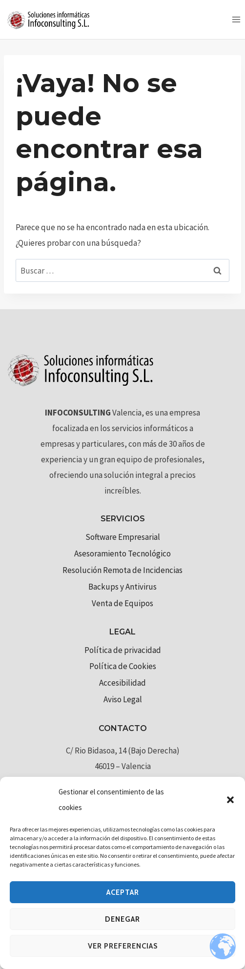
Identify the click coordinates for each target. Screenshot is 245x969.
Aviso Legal (122, 699)
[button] (230, 800)
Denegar (122, 919)
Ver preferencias (123, 946)
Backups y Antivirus (122, 586)
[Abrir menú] (236, 19)
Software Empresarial (122, 537)
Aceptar (122, 892)
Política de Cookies (122, 666)
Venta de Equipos (122, 603)
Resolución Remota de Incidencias (122, 570)
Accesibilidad (122, 682)
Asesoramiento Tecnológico (122, 553)
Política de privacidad (122, 650)
